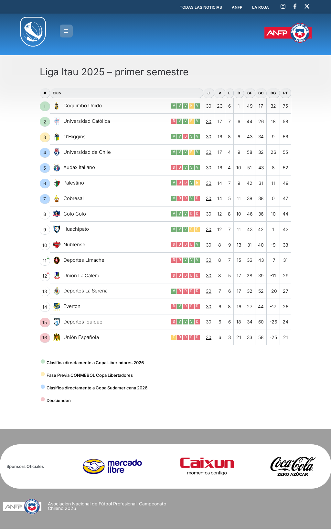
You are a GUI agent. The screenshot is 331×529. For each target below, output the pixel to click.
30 (208, 106)
